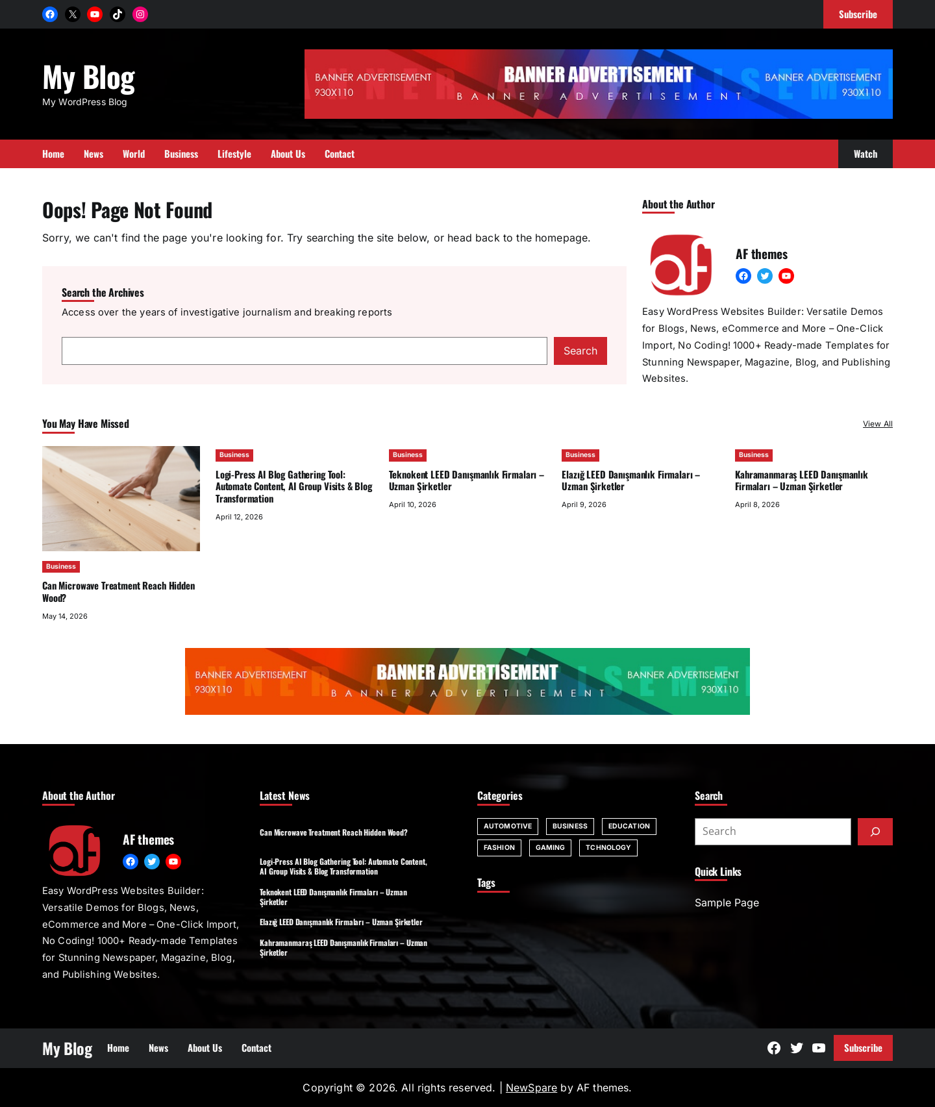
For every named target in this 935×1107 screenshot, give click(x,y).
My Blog (88, 75)
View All (878, 424)
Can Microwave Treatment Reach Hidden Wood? (118, 591)
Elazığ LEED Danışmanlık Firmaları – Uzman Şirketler (631, 480)
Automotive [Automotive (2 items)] (508, 826)
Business (61, 566)
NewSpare (531, 1087)
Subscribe (863, 1047)
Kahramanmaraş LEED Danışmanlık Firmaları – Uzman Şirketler (801, 480)
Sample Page (727, 902)
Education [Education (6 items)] (629, 826)
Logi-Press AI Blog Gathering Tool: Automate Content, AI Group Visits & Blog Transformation (294, 486)
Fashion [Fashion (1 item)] (499, 847)
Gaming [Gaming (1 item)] (551, 847)
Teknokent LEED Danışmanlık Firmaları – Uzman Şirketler (466, 480)
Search (580, 350)
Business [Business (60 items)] (570, 826)
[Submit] (875, 831)
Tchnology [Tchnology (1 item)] (608, 847)
